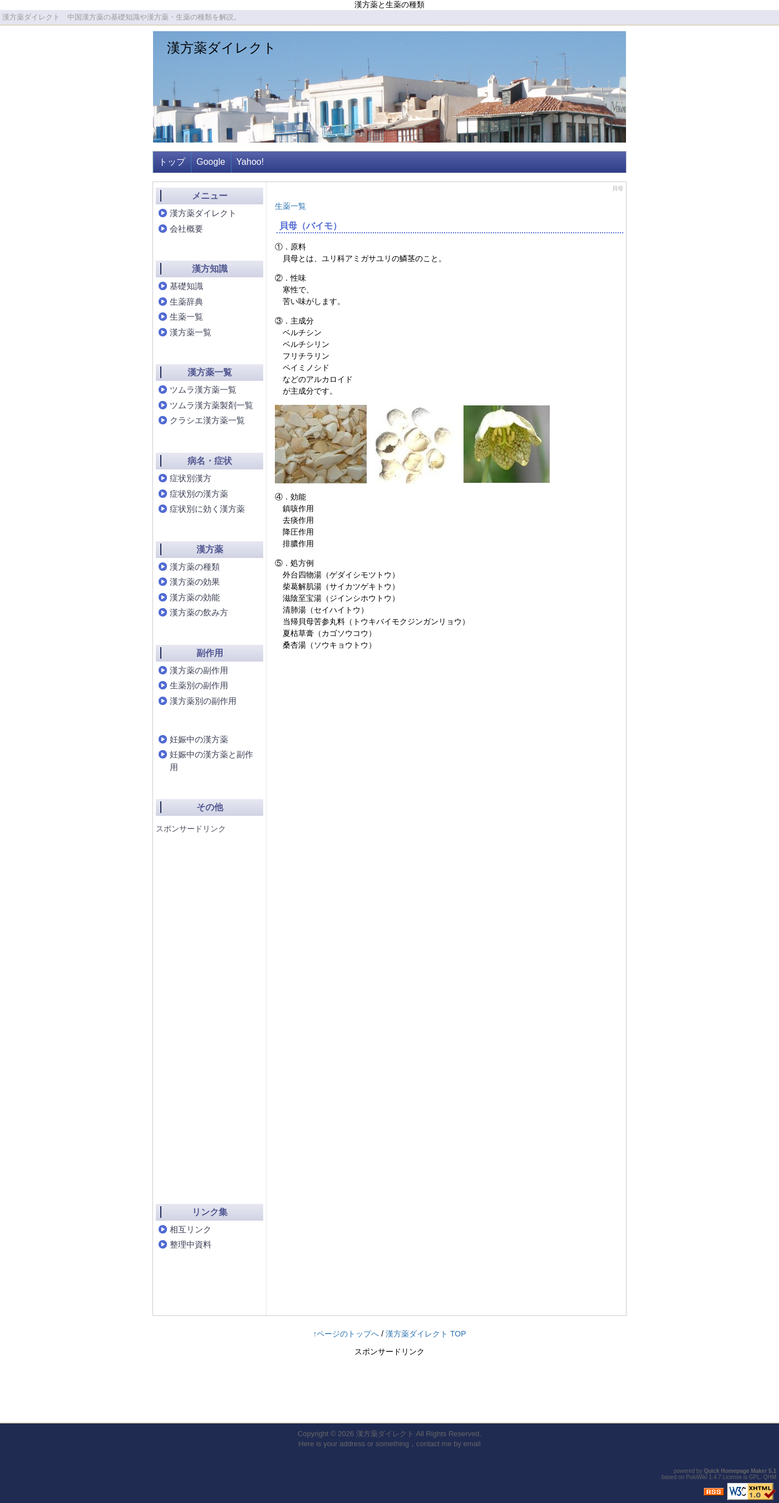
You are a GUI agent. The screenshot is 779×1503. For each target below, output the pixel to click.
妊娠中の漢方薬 (199, 739)
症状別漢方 (190, 478)
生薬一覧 (290, 206)
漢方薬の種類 (195, 566)
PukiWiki (696, 1477)
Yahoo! (250, 162)
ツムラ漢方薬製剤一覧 (211, 405)
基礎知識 (186, 286)
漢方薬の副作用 (199, 670)
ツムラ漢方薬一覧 (203, 389)
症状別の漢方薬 (199, 493)
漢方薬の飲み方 (199, 612)
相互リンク (190, 1229)
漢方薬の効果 (195, 581)
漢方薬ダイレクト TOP (426, 1333)
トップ (172, 162)
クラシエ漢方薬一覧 (207, 420)
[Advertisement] (200, 1009)
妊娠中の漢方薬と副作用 (211, 761)
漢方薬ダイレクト (222, 47)
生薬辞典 (186, 301)
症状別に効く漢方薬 (207, 508)
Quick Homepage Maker (735, 1471)
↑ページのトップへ (346, 1333)
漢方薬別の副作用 (203, 701)
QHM (769, 1477)
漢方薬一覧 (190, 332)
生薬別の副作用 (199, 685)
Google (210, 162)
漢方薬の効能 (195, 597)
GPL (754, 1477)
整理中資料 (190, 1244)
